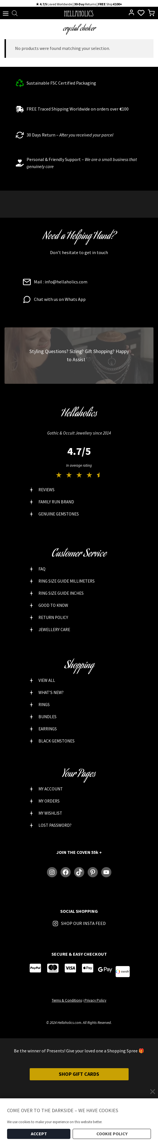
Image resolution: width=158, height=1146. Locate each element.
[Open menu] (4, 13)
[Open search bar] (15, 13)
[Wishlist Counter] (141, 13)
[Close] (152, 1091)
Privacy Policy (95, 1000)
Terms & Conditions (67, 1000)
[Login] (131, 12)
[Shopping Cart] (152, 13)
